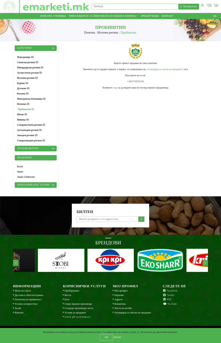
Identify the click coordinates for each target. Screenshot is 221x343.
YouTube (170, 304)
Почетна (89, 32)
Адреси (118, 299)
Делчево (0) (23, 88)
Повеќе (117, 337)
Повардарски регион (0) (30, 68)
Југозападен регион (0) (29, 130)
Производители (27, 148)
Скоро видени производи (78, 304)
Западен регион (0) (27, 135)
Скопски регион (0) (27, 62)
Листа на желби (123, 308)
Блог (67, 299)
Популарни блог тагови (33, 185)
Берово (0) (22, 83)
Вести (67, 295)
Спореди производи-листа (78, 308)
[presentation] (15, 263)
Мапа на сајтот (23, 291)
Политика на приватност (28, 299)
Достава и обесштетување (29, 295)
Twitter (169, 295)
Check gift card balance (77, 317)
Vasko (20, 172)
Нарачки (119, 295)
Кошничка (120, 304)
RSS (167, 299)
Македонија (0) (25, 57)
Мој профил (121, 291)
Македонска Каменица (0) (31, 99)
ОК (106, 337)
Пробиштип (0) (26, 109)
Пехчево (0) (23, 104)
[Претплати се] (110, 219)
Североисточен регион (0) (31, 125)
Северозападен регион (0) (31, 140)
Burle (20, 167)
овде (115, 88)
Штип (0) (22, 114)
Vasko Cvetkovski (26, 177)
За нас (18, 308)
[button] (202, 5)
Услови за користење (26, 304)
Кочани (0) (23, 94)
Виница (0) (23, 120)
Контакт (167, 16)
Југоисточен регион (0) (29, 73)
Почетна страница (53, 16)
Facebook (170, 291)
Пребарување (150, 16)
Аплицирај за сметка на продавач (164, 69)
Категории (24, 48)
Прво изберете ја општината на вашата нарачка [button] (102, 16)
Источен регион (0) (27, 78)
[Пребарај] (135, 7)
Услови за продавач (75, 312)
